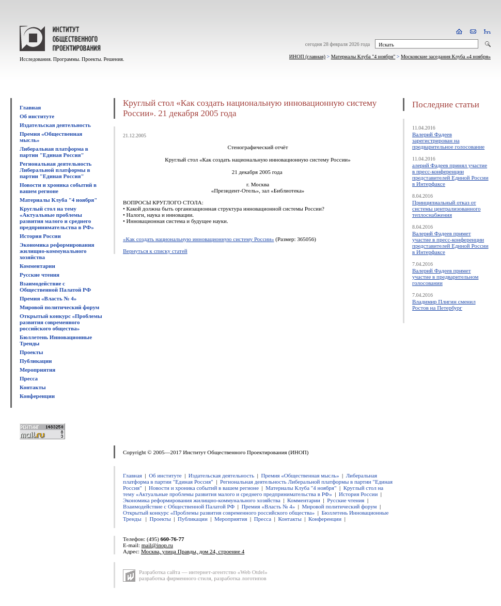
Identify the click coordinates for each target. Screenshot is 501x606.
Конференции (37, 396)
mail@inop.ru (157, 545)
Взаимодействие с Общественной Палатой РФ (55, 286)
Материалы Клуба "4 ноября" (363, 56)
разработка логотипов (240, 578)
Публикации (36, 361)
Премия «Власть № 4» (48, 298)
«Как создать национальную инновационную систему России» (198, 239)
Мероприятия (37, 369)
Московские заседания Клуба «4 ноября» (446, 56)
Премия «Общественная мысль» (300, 475)
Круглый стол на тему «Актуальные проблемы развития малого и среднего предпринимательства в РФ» (57, 217)
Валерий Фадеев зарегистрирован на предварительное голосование (448, 140)
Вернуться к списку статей (155, 251)
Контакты (33, 387)
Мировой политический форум (59, 307)
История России (40, 236)
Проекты (31, 352)
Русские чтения (39, 275)
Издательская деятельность (55, 125)
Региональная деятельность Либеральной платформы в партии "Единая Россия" (55, 170)
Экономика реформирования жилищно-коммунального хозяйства (57, 251)
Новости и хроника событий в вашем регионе (58, 188)
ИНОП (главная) (307, 56)
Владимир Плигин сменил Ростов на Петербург (444, 304)
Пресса (29, 378)
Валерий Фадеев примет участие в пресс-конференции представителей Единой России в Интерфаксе (450, 242)
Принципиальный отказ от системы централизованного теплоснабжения (446, 208)
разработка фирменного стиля (175, 578)
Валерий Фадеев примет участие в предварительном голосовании (445, 276)
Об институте (37, 116)
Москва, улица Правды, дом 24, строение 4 (192, 551)
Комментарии (37, 266)
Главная (30, 107)
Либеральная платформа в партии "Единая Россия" (54, 152)
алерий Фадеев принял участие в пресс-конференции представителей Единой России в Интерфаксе (450, 174)
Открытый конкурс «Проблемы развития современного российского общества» (61, 322)
